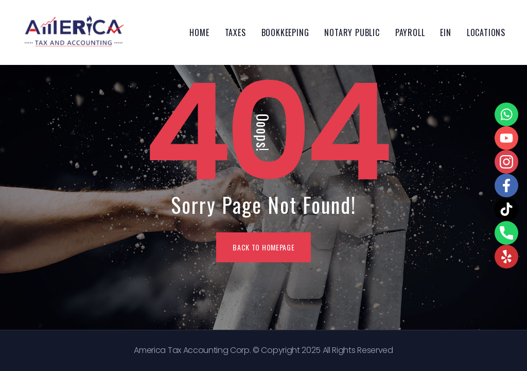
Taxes (235, 32)
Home (199, 32)
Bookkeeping (285, 32)
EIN (445, 32)
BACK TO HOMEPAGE (263, 247)
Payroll (410, 32)
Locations (486, 32)
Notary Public (351, 32)
